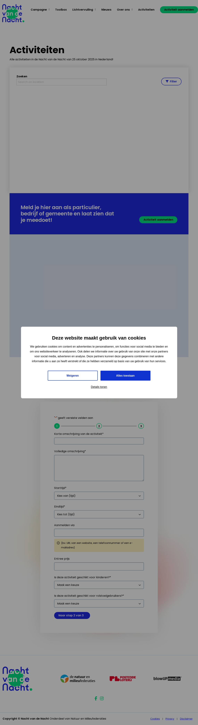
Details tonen (99, 387)
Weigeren (72, 375)
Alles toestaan (125, 375)
